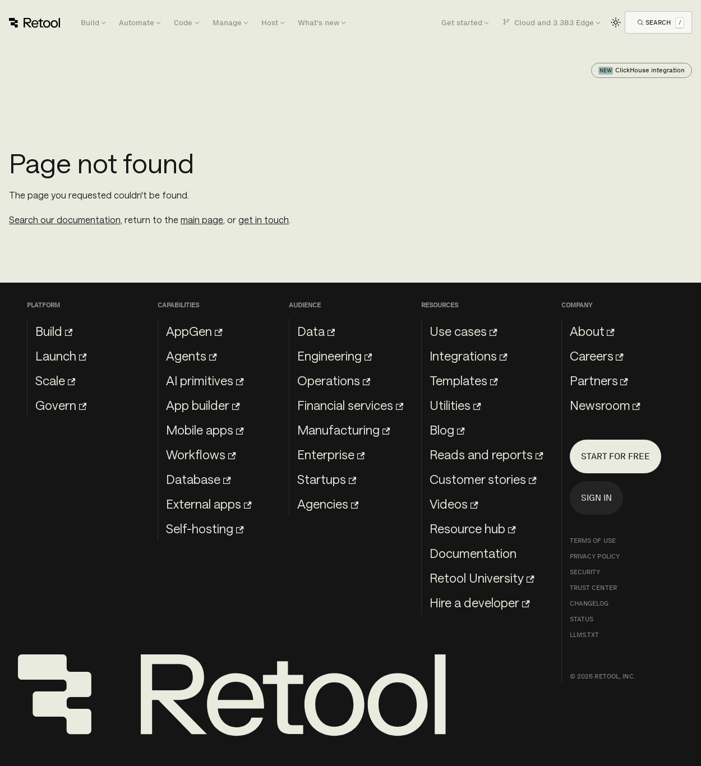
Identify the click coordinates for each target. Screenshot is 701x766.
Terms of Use (593, 540)
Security (585, 572)
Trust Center (593, 587)
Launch (60, 355)
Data (316, 331)
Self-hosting (204, 528)
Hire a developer (479, 602)
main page (202, 219)
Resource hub (472, 528)
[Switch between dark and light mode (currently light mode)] (616, 22)
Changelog (589, 603)
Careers (597, 355)
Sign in (596, 497)
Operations (333, 380)
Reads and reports (486, 454)
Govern (60, 405)
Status (582, 619)
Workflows (201, 454)
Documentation (473, 553)
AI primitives (204, 380)
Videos (454, 503)
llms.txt (584, 634)
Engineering (334, 355)
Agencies (327, 503)
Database (198, 479)
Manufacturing (343, 429)
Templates (463, 380)
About (592, 331)
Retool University (482, 577)
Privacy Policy (595, 556)
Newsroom (605, 405)
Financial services (350, 405)
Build (53, 331)
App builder (202, 405)
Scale (55, 380)
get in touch (263, 219)
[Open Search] (661, 22)
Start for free (615, 456)
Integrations (468, 355)
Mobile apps (204, 429)
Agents (191, 355)
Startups (326, 479)
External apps (208, 503)
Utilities (455, 405)
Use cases (463, 331)
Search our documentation (65, 219)
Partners (599, 380)
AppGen (194, 331)
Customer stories (483, 479)
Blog (447, 429)
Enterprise (331, 454)
